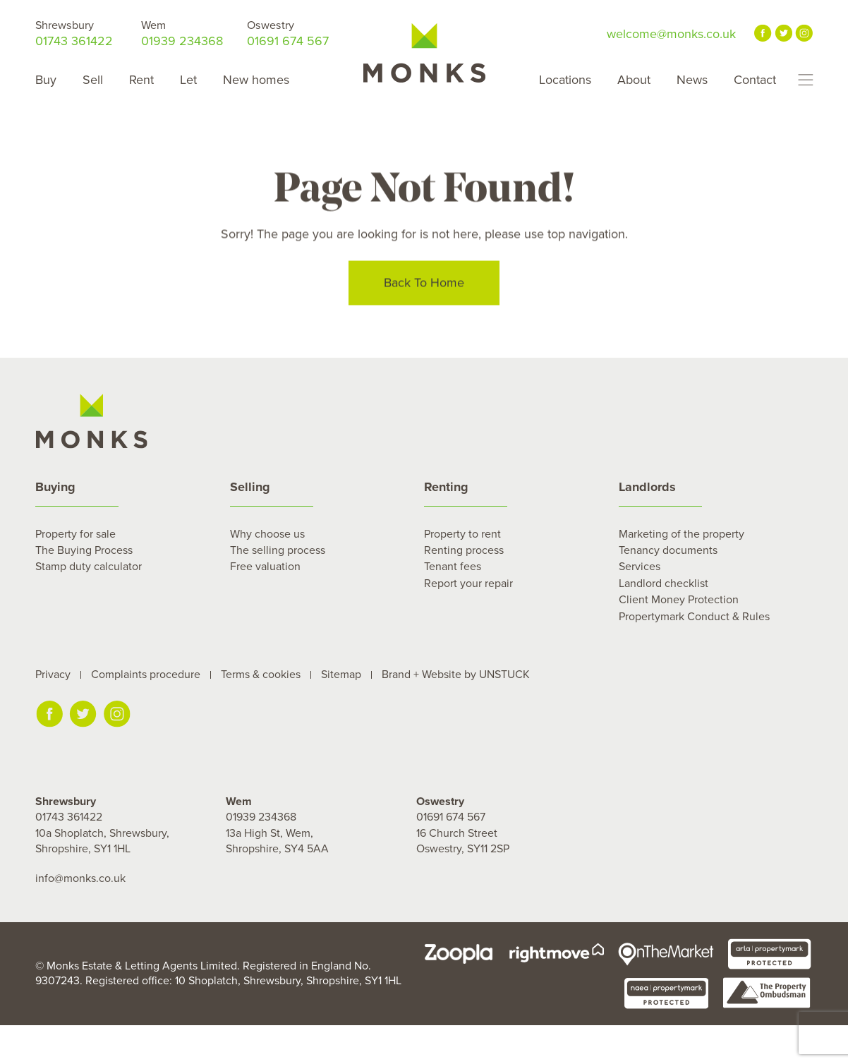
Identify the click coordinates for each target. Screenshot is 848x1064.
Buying (55, 487)
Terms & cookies (261, 674)
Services (639, 567)
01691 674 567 (288, 33)
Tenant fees (452, 567)
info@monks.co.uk (80, 878)
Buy (45, 79)
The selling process (277, 550)
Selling (250, 487)
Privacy (53, 674)
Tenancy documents (668, 550)
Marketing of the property (681, 534)
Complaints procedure (145, 674)
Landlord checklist (663, 583)
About (633, 79)
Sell (93, 79)
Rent (141, 79)
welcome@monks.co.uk (671, 34)
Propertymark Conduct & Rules (694, 617)
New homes (256, 79)
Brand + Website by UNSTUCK (456, 674)
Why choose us (267, 534)
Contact (755, 79)
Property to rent (462, 534)
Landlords (647, 487)
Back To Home (424, 284)
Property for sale (75, 534)
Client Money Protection (679, 600)
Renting (446, 487)
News (692, 79)
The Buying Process (84, 550)
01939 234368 (182, 33)
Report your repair (468, 583)
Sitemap (341, 674)
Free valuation (265, 567)
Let (188, 79)
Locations (565, 79)
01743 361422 (74, 33)
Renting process (464, 550)
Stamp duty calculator (88, 567)
